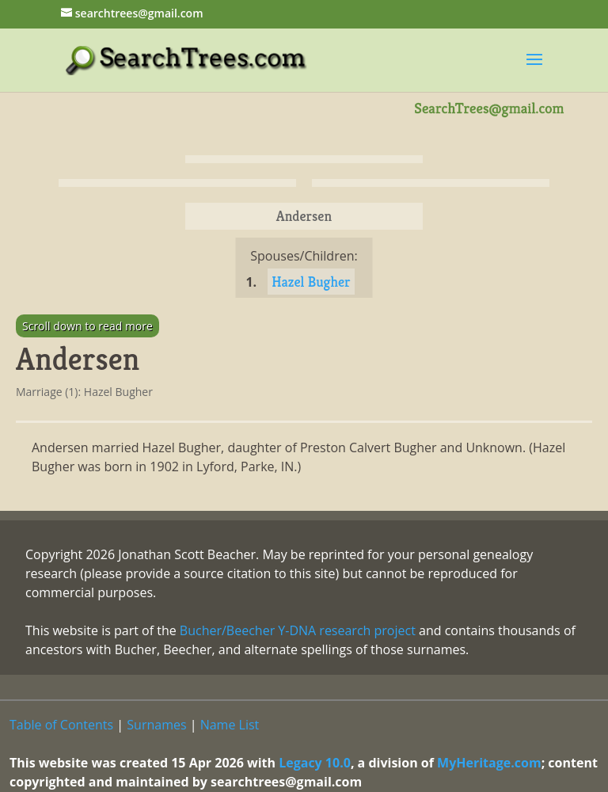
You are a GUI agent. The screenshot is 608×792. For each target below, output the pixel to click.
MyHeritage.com (489, 762)
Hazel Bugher (311, 281)
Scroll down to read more (87, 325)
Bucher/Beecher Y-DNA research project (298, 630)
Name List (230, 724)
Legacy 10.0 (315, 762)
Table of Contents (61, 724)
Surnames (156, 724)
